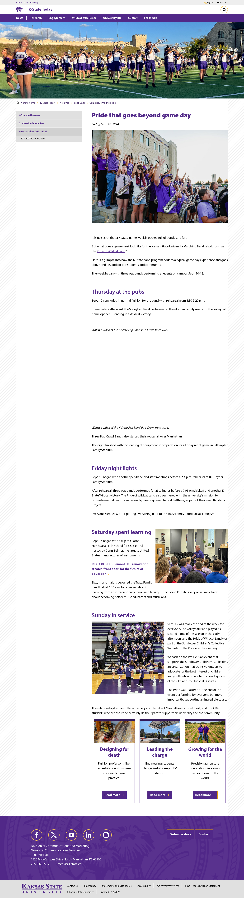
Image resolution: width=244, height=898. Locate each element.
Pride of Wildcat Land (111, 251)
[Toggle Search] (224, 9)
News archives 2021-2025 (33, 131)
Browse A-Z (222, 2)
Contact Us (72, 885)
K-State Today (40, 9)
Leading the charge (160, 752)
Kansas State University (27, 2)
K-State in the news (29, 115)
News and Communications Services (55, 850)
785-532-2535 (40, 864)
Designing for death (114, 752)
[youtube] (71, 835)
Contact (204, 834)
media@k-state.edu (70, 864)
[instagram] (106, 835)
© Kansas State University (80, 891)
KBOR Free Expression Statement (202, 885)
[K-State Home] (19, 9)
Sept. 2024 (79, 102)
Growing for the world (205, 752)
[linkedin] (88, 835)
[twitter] (54, 835)
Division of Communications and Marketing (60, 846)
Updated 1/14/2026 (110, 891)
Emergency (90, 885)
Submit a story (180, 834)
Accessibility (144, 885)
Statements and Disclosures (116, 885)
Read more (114, 795)
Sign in (210, 2)
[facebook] (36, 835)
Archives (64, 102)
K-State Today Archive (33, 138)
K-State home (26, 102)
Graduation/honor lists (31, 123)
